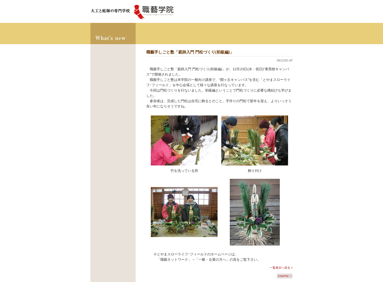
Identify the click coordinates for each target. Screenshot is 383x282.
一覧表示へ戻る (280, 267)
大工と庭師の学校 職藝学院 (132, 11)
